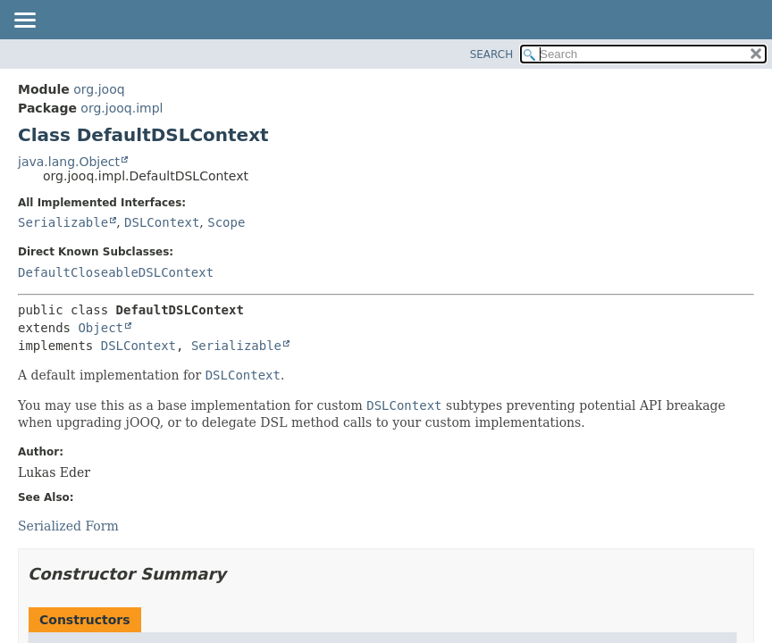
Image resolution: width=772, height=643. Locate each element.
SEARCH (492, 54)
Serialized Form (68, 526)
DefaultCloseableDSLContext (116, 272)
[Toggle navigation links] (24, 21)
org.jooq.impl (121, 108)
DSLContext (161, 222)
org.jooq (98, 89)
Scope (226, 222)
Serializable (63, 222)
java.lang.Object (69, 161)
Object (100, 328)
